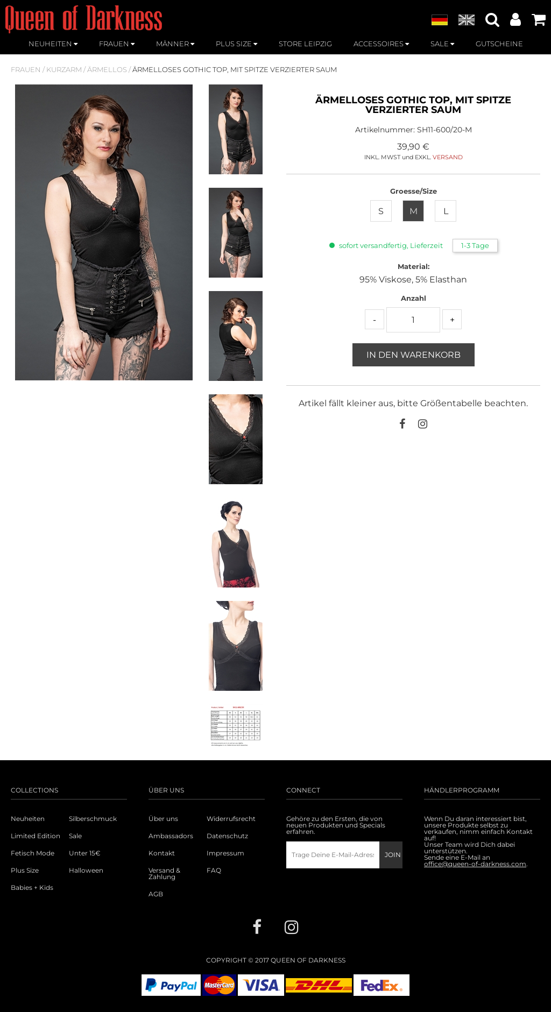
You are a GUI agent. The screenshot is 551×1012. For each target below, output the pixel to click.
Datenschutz (227, 836)
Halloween (86, 870)
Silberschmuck (93, 819)
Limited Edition (35, 836)
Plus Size (25, 870)
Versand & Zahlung (164, 873)
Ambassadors (171, 836)
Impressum (225, 853)
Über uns (163, 819)
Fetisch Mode (32, 853)
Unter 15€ (85, 853)
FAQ (214, 870)
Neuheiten (28, 819)
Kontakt (162, 853)
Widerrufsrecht (231, 819)
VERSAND (448, 157)
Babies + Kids (32, 887)
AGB (156, 894)
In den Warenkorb (413, 355)
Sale (75, 836)
